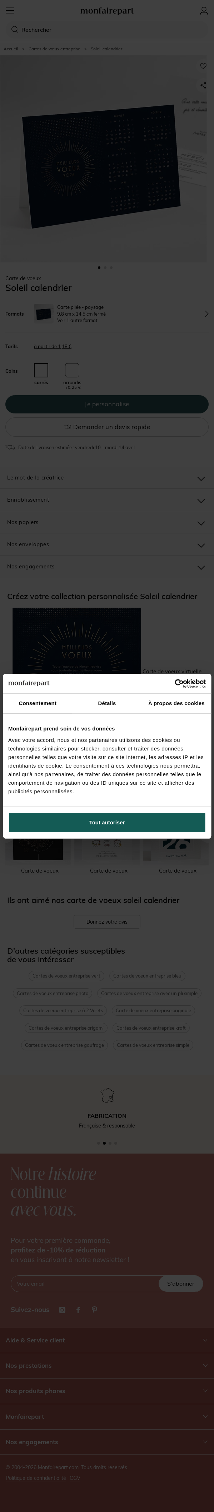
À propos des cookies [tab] (176, 703)
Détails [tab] (107, 703)
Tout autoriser (107, 822)
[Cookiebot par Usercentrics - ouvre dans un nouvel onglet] (174, 683)
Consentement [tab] (37, 703)
